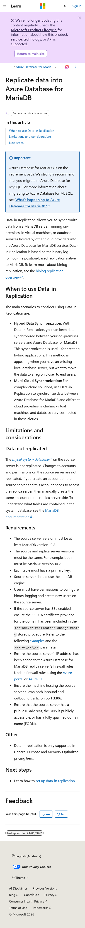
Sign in (76, 6)
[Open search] (65, 6)
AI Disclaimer (18, 888)
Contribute (31, 894)
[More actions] (76, 67)
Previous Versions (45, 888)
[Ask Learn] (67, 67)
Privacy (49, 894)
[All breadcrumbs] (9, 67)
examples (37, 640)
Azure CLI (36, 678)
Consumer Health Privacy (26, 901)
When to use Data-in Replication (31, 130)
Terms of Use (18, 907)
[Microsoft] (43, 6)
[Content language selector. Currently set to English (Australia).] (26, 855)
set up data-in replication (55, 780)
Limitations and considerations (30, 136)
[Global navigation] (4, 6)
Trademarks (40, 907)
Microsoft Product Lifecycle (34, 29)
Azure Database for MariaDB (35, 67)
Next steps (16, 142)
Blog (12, 894)
